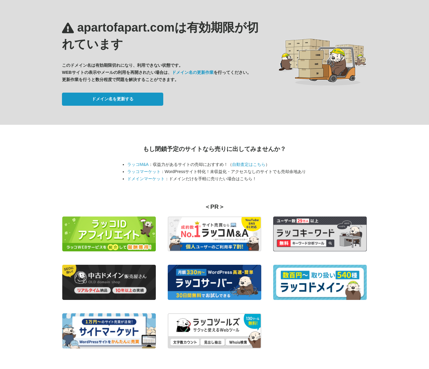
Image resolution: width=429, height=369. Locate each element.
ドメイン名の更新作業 (193, 72)
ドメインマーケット (146, 178)
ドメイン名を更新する (112, 98)
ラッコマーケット (144, 171)
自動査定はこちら (248, 164)
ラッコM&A (138, 164)
